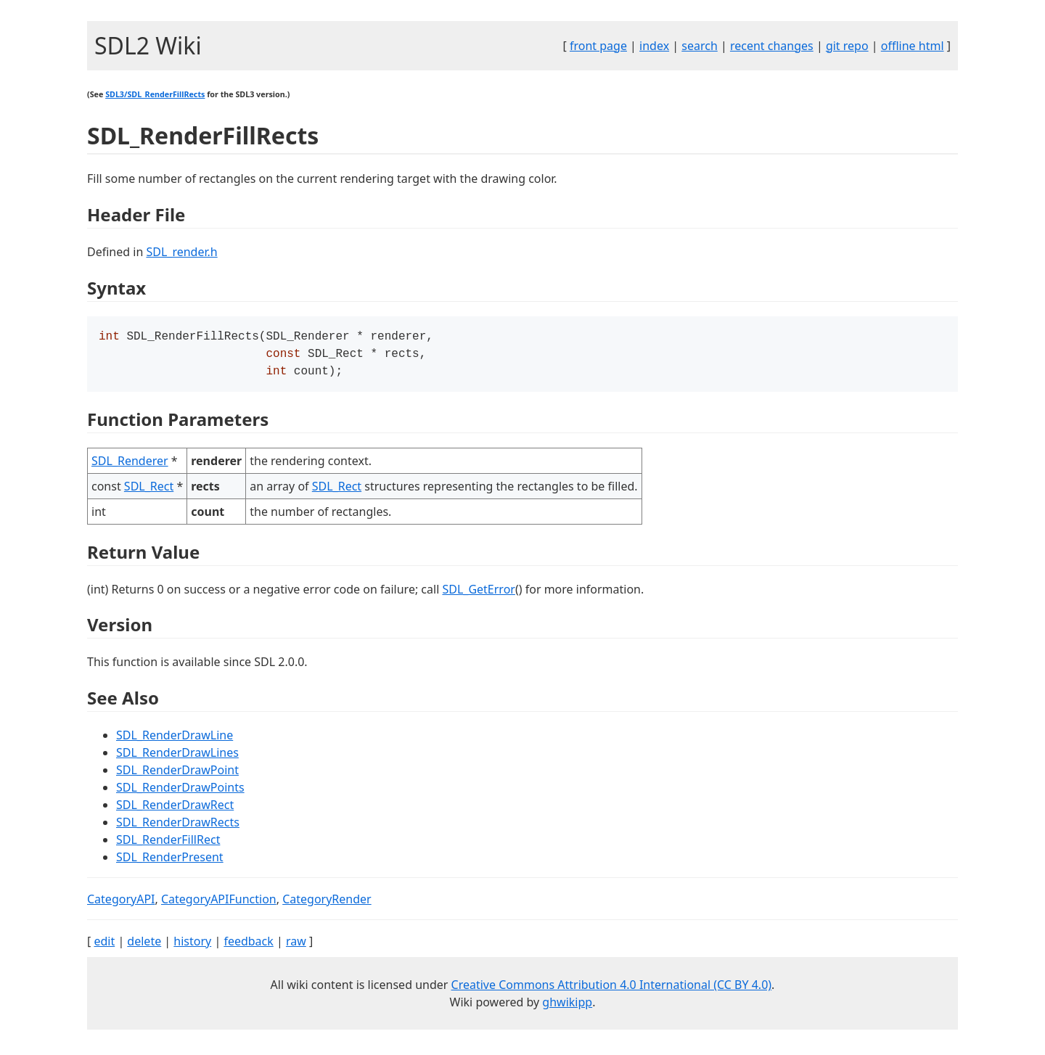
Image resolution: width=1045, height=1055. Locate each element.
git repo (847, 46)
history (192, 945)
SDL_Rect (148, 490)
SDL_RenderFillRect (168, 844)
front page (598, 46)
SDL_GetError (478, 594)
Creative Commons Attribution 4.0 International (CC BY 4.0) (611, 989)
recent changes (772, 46)
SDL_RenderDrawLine (174, 739)
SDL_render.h (181, 252)
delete (144, 945)
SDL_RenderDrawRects (177, 826)
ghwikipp (567, 1006)
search (699, 46)
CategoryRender (327, 903)
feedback (248, 945)
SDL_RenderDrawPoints (180, 792)
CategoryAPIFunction (218, 903)
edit (104, 945)
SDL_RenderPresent (170, 861)
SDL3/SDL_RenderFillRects (155, 94)
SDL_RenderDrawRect (175, 809)
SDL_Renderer (129, 465)
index (654, 46)
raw (296, 945)
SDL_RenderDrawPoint (177, 774)
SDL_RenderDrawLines (177, 757)
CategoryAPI (121, 903)
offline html (912, 46)
